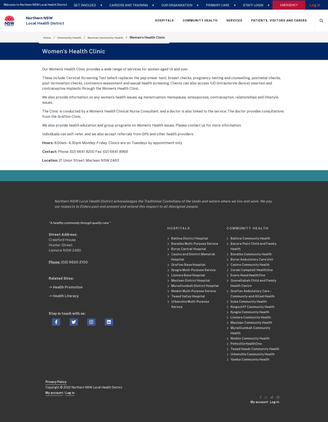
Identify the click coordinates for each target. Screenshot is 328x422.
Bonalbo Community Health (251, 254)
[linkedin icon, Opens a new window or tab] (109, 322)
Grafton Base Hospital (188, 264)
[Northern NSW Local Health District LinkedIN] (278, 397)
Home (47, 37)
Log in (315, 5)
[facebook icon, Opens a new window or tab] (56, 322)
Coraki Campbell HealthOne (252, 270)
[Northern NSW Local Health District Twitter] (272, 397)
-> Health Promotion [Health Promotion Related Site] (66, 287)
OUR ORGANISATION (178, 7)
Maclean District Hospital (190, 280)
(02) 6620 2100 (74, 262)
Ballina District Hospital (189, 238)
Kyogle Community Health (250, 312)
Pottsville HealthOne (246, 343)
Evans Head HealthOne (248, 275)
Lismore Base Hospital (188, 275)
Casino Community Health (250, 264)
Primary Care (219, 7)
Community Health (69, 37)
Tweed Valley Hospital (188, 296)
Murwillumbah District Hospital (195, 286)
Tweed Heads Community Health (255, 349)
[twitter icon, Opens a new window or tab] (74, 322)
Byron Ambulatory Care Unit (252, 259)
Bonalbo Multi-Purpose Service (194, 243)
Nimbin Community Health (250, 338)
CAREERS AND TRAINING (130, 7)
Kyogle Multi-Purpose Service (193, 270)
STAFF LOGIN (254, 7)
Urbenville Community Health (253, 354)
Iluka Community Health (249, 301)
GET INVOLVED (86, 7)
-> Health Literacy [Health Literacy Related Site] (64, 296)
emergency (289, 5)
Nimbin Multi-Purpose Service (193, 291)
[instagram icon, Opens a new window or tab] (91, 322)
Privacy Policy (56, 382)
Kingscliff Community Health (253, 307)
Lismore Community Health (251, 317)
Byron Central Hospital (188, 249)
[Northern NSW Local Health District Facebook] (260, 397)
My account (54, 393)
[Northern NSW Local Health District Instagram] (266, 397)
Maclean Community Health (105, 37)
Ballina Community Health (250, 238)
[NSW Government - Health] (9, 20)
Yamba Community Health (250, 359)
